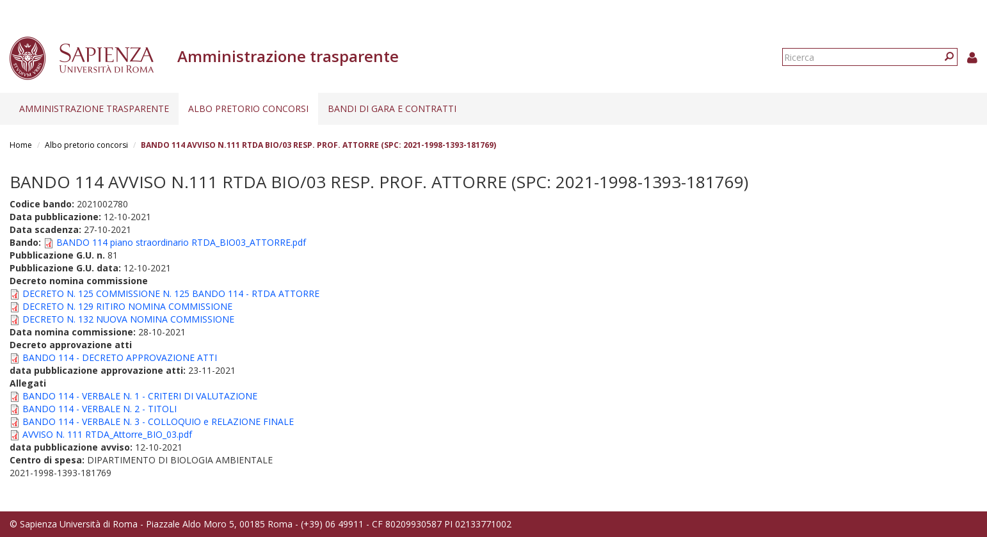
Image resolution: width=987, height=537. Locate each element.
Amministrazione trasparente (94, 108)
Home (21, 145)
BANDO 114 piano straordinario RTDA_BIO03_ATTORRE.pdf (181, 242)
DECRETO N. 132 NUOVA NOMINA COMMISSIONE (128, 319)
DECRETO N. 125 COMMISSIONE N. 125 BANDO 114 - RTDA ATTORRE (170, 293)
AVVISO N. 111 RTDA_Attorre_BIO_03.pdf (107, 434)
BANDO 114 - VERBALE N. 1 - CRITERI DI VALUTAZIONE (139, 396)
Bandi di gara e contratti (392, 108)
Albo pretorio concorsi (248, 108)
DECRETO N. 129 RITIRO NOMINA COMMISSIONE (127, 306)
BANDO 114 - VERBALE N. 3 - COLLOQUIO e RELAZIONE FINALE (158, 421)
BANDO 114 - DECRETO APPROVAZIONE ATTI (119, 357)
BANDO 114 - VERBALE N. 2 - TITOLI (99, 409)
